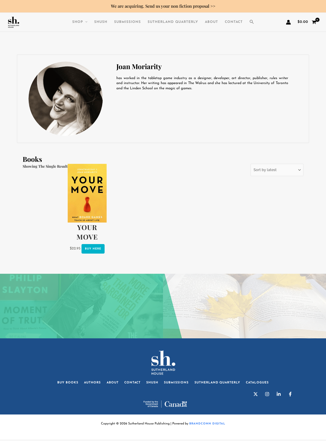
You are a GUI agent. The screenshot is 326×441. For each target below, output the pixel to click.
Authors (87, 383)
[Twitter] (256, 396)
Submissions (127, 22)
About (211, 22)
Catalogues (264, 383)
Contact (234, 22)
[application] (85, 22)
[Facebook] (290, 396)
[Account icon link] (288, 22)
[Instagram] (267, 396)
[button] (251, 22)
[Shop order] (276, 170)
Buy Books (61, 383)
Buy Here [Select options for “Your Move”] (93, 248)
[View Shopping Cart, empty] (306, 22)
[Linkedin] (279, 396)
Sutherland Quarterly (173, 22)
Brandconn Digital (207, 425)
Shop (79, 22)
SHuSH (100, 22)
